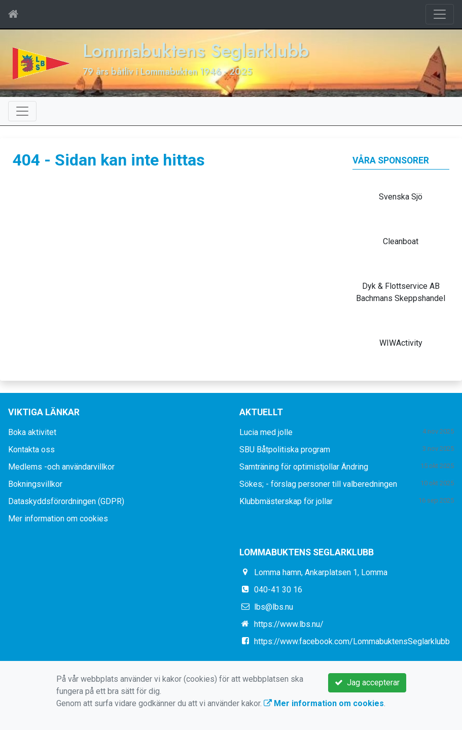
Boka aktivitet (32, 432)
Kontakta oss (31, 449)
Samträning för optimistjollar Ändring (303, 467)
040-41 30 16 (278, 589)
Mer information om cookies (58, 518)
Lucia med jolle (266, 432)
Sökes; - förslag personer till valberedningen (318, 484)
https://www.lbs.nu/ (289, 624)
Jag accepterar (367, 682)
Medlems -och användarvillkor (61, 467)
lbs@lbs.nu (273, 607)
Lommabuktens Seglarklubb (196, 50)
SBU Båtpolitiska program (284, 449)
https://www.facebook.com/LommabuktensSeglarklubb (352, 641)
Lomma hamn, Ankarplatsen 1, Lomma (320, 572)
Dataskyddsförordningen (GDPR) (66, 501)
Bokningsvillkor (35, 484)
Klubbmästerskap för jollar (286, 501)
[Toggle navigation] (439, 14)
